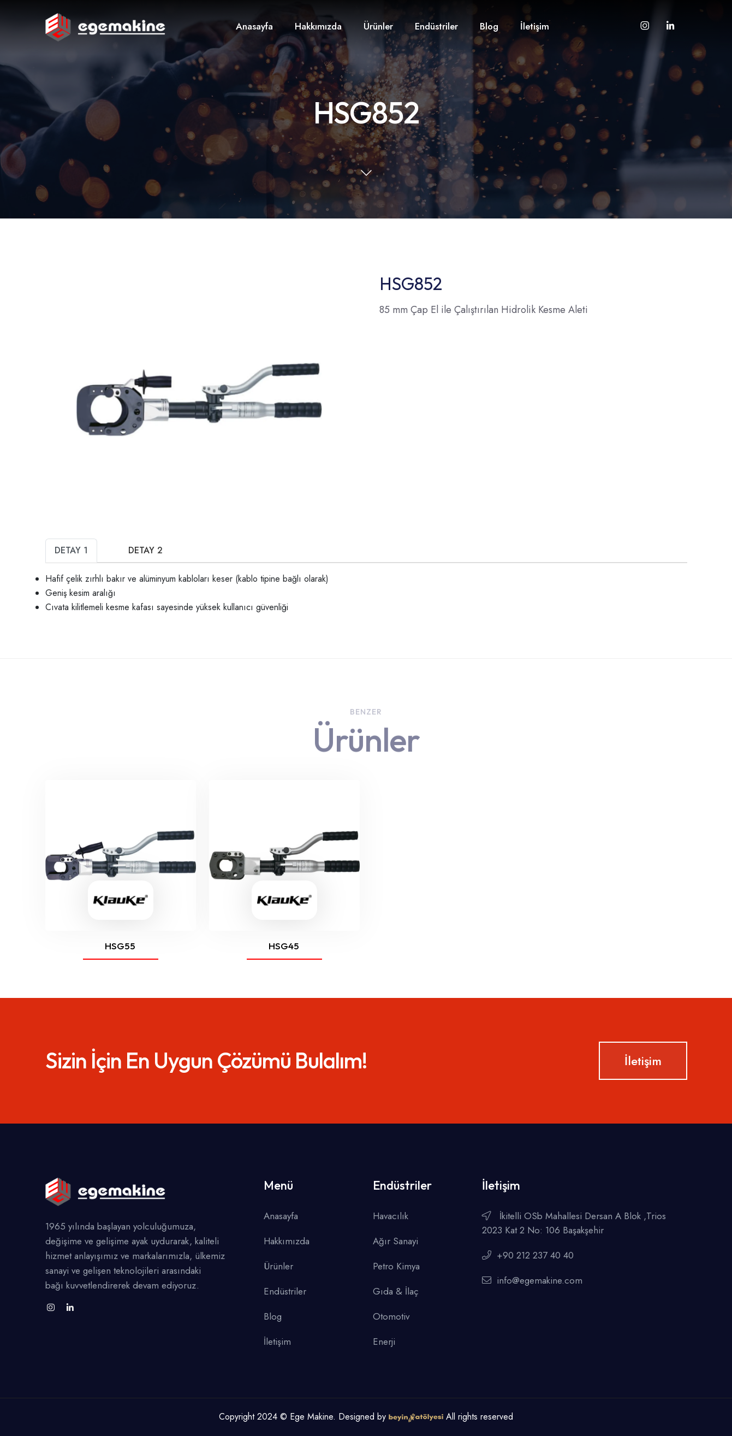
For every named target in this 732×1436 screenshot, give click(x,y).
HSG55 (120, 946)
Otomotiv (391, 1316)
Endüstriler (436, 26)
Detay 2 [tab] (145, 550)
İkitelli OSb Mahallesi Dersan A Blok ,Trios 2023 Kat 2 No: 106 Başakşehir (574, 1223)
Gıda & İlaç (396, 1291)
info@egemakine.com (532, 1280)
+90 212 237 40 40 (528, 1255)
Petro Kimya (396, 1266)
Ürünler (378, 26)
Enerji (384, 1341)
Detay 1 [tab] (71, 550)
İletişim (534, 26)
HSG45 (284, 946)
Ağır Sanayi (395, 1241)
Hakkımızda (318, 26)
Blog (489, 26)
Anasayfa (254, 26)
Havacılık (390, 1215)
